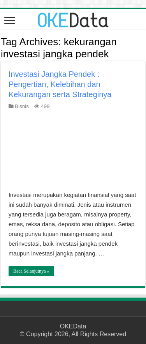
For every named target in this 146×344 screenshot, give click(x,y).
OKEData (73, 326)
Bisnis (22, 106)
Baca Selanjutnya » (31, 271)
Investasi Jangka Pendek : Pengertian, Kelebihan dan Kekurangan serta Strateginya (60, 84)
